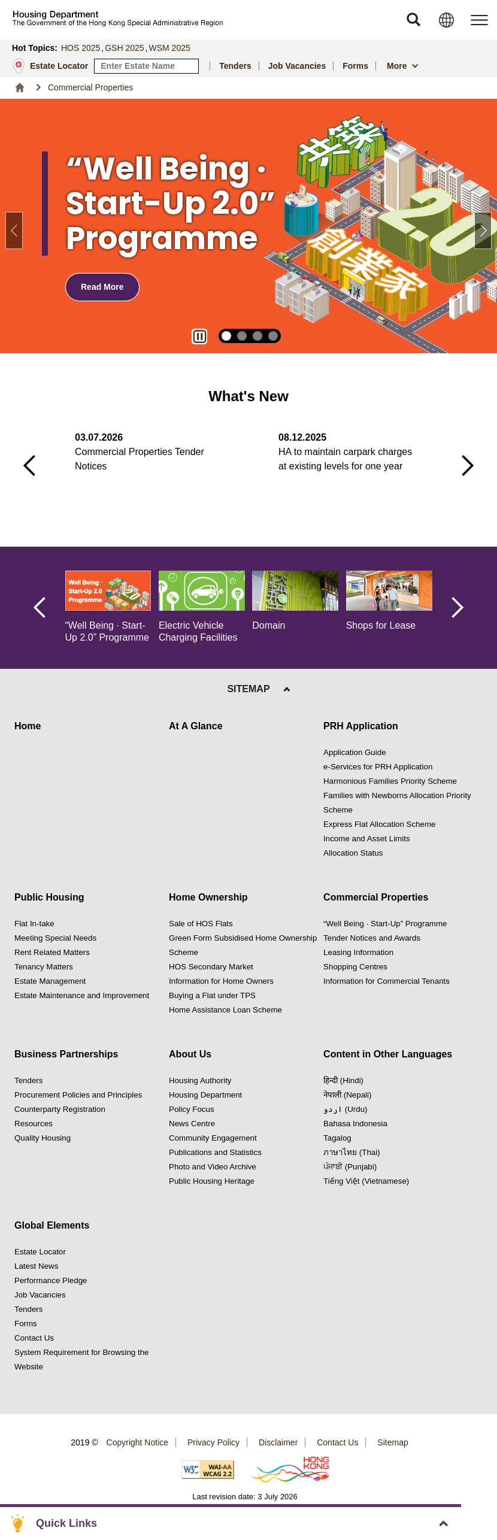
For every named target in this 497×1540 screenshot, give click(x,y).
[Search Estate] (190, 66)
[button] (413, 20)
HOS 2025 (80, 48)
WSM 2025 (169, 48)
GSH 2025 (124, 48)
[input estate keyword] (146, 66)
